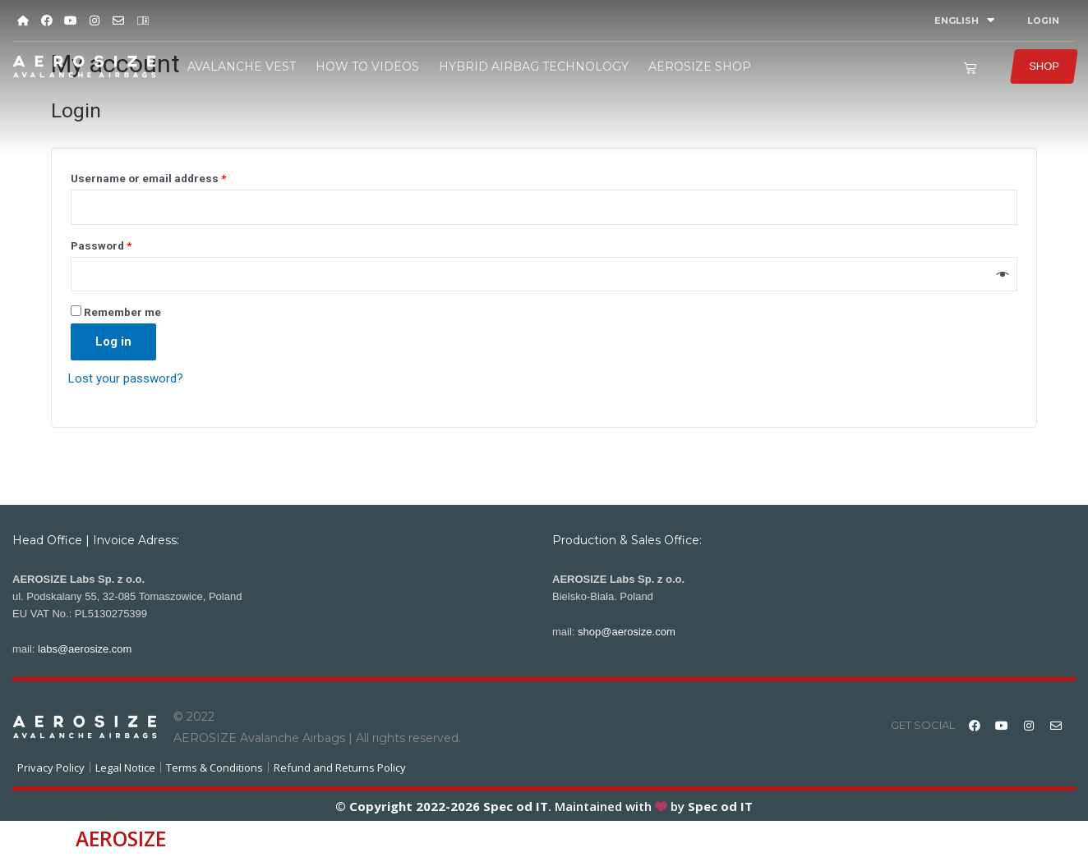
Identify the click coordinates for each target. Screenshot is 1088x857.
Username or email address (148, 178)
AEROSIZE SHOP (699, 66)
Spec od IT (514, 806)
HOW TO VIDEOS (367, 66)
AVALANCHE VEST (241, 66)
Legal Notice (125, 767)
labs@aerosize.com (84, 649)
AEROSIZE (121, 838)
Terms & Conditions (214, 767)
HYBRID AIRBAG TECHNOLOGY (534, 66)
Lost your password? (125, 378)
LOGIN (1043, 20)
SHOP (1044, 66)
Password (101, 245)
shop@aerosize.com (626, 632)
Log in (113, 341)
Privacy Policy (51, 767)
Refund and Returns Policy (340, 767)
